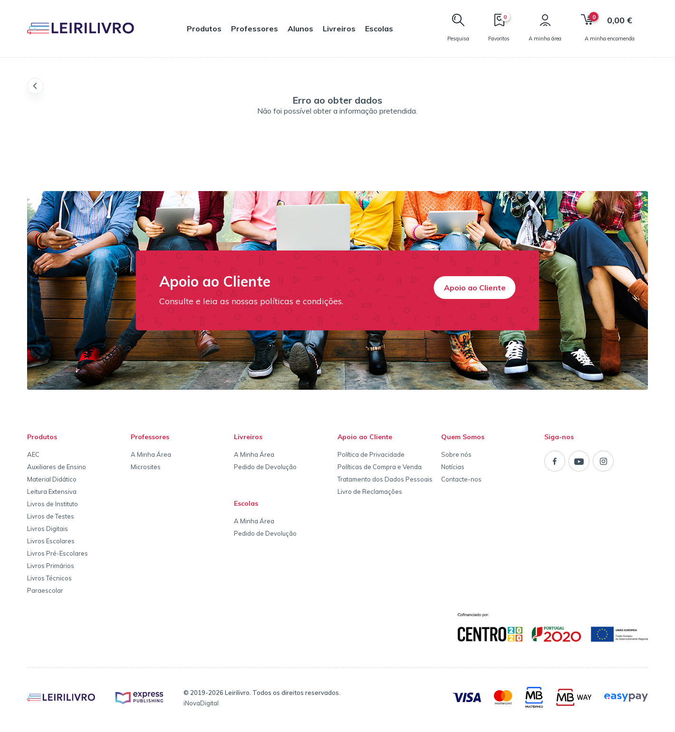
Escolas (379, 28)
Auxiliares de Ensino (56, 467)
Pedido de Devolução (265, 467)
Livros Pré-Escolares (57, 553)
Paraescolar (45, 590)
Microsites (146, 467)
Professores (254, 28)
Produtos (204, 28)
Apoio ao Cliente (475, 287)
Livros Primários (50, 565)
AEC (33, 454)
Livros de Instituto (52, 504)
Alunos (300, 28)
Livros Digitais (47, 528)
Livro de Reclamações (370, 491)
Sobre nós (456, 454)
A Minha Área (151, 454)
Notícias (452, 467)
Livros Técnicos (49, 578)
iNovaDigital (201, 703)
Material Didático (52, 479)
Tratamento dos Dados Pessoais (385, 479)
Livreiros (339, 28)
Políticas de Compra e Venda (380, 467)
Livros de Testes (50, 516)
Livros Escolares (51, 541)
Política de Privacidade (371, 454)
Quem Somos (462, 437)
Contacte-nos (461, 479)
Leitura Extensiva (52, 491)
